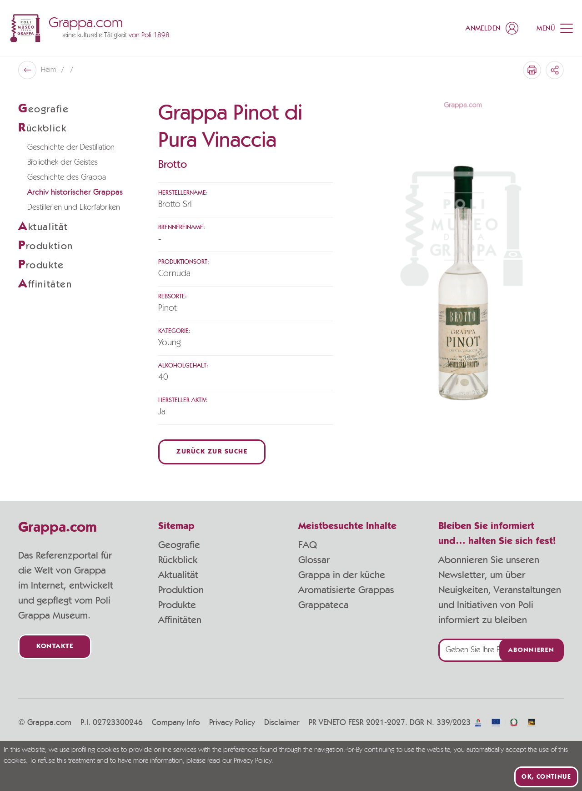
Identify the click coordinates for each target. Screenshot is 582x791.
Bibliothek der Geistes (62, 162)
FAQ (307, 545)
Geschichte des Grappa (66, 177)
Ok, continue (546, 777)
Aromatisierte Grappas (346, 590)
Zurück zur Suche (211, 451)
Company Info (176, 723)
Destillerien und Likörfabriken (73, 207)
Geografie (179, 545)
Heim (49, 70)
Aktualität (178, 575)
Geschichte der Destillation (71, 147)
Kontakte (54, 646)
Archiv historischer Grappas (75, 192)
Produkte (177, 605)
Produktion (181, 590)
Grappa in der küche (341, 575)
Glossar (314, 560)
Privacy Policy (232, 723)
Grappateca (323, 605)
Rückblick (177, 560)
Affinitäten (179, 620)
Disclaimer (282, 723)
